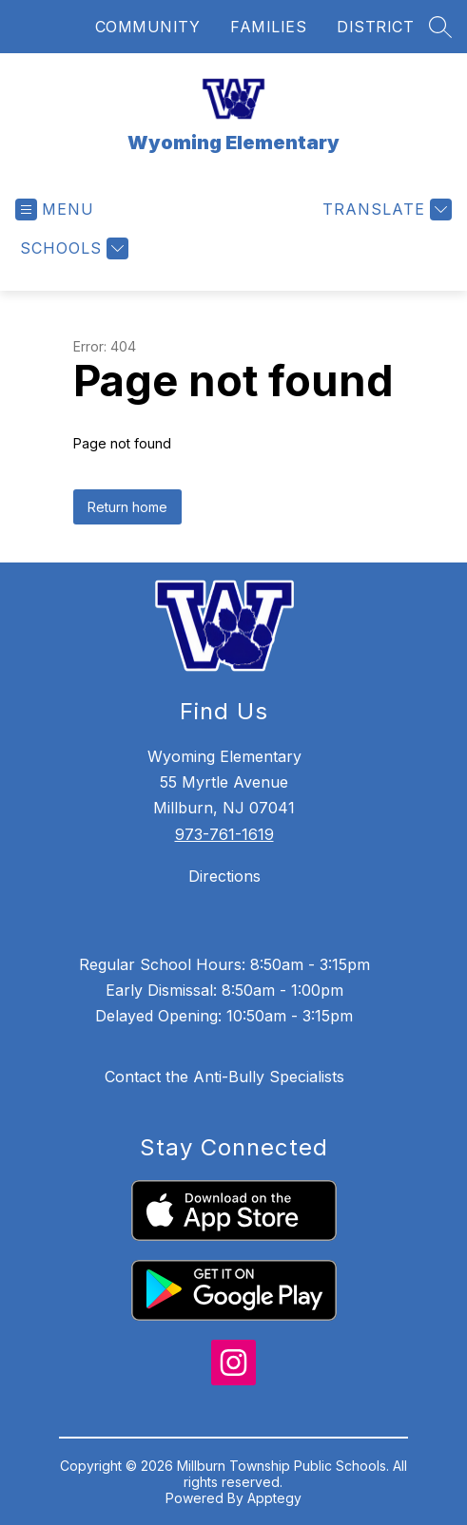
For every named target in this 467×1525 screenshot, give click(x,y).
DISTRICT (375, 26)
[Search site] (440, 26)
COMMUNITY (148, 26)
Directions (224, 876)
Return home (127, 507)
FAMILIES (268, 26)
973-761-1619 (224, 834)
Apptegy (274, 1498)
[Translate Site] (385, 209)
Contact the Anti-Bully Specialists (224, 1076)
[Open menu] (54, 209)
